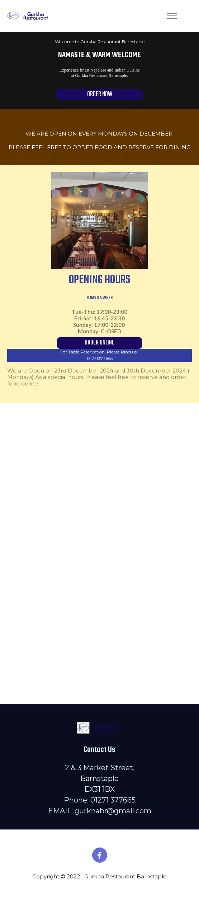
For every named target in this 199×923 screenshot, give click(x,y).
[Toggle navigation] (172, 16)
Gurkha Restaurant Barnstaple (125, 876)
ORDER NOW (99, 94)
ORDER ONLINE (99, 343)
